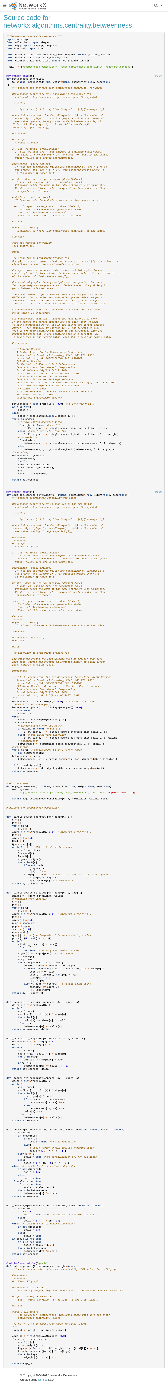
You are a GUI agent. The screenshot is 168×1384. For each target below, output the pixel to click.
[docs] (158, 76)
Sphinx (42, 1379)
